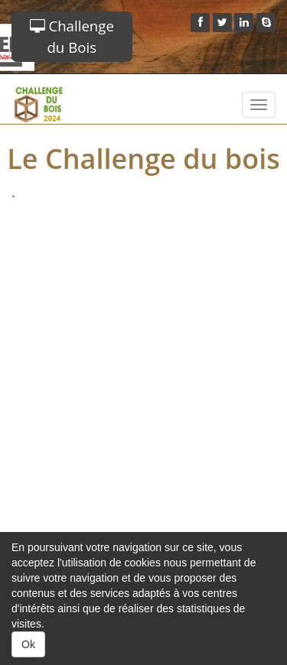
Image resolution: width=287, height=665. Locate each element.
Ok (28, 644)
